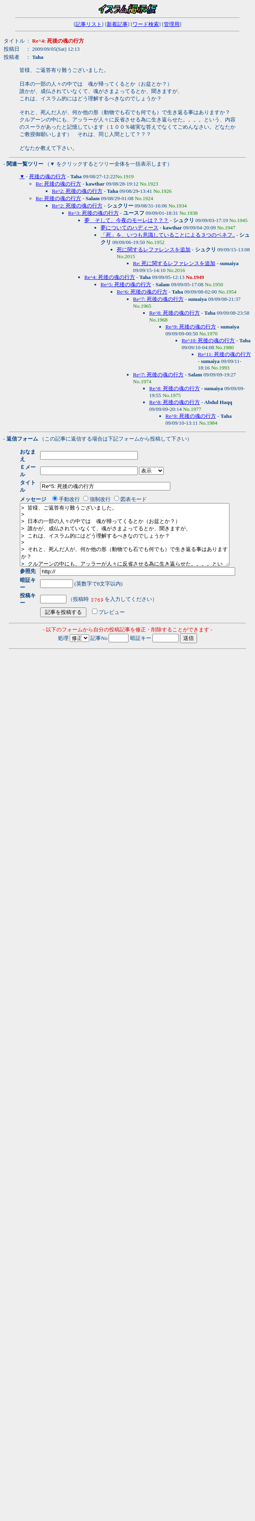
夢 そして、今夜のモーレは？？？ (126, 220)
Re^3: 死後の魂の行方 (93, 213)
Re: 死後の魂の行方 (58, 184)
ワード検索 (146, 24)
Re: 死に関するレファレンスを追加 (174, 263)
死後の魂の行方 (47, 176)
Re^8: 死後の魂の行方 (174, 313)
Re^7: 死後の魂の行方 (158, 299)
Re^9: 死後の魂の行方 (190, 327)
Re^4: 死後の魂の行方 (109, 277)
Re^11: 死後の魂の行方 (224, 354)
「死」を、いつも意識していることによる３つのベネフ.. (168, 235)
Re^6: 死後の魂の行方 (142, 292)
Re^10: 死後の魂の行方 (208, 340)
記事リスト (88, 24)
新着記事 (117, 24)
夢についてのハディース (130, 228)
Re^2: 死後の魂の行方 (77, 191)
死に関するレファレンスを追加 (154, 249)
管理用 (172, 24)
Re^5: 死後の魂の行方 (126, 284)
